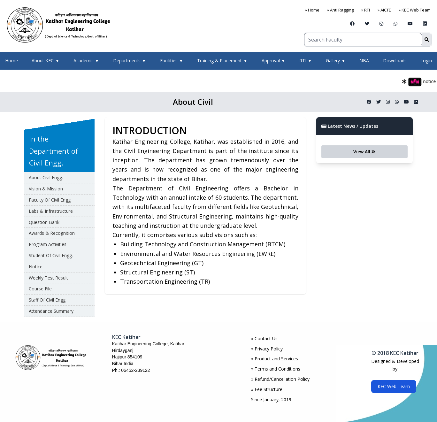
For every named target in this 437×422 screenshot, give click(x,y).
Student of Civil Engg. (51, 255)
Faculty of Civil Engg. (50, 200)
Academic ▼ (86, 61)
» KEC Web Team (415, 10)
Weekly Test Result (48, 278)
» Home (312, 10)
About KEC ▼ (45, 61)
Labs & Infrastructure (51, 211)
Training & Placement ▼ (222, 61)
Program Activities (47, 244)
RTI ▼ (305, 61)
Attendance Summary (51, 311)
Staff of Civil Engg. (47, 300)
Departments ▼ (129, 61)
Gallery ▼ (336, 61)
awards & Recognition (52, 233)
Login (426, 61)
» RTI (365, 10)
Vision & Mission (46, 189)
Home (11, 61)
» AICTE (384, 10)
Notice (35, 267)
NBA (364, 61)
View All (364, 152)
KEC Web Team (394, 386)
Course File (40, 289)
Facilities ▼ (171, 61)
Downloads (395, 61)
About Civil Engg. (46, 177)
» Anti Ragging (340, 10)
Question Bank (44, 222)
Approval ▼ (274, 61)
